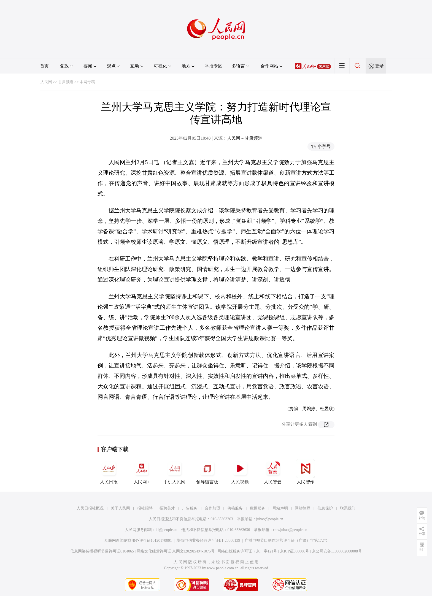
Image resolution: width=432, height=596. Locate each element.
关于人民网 (120, 508)
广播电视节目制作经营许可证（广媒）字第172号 (286, 540)
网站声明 (280, 508)
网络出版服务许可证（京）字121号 (247, 551)
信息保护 (325, 508)
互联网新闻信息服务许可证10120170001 (138, 540)
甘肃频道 (66, 82)
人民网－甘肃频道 (244, 138)
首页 (44, 66)
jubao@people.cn (269, 519)
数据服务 (257, 508)
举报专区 (213, 66)
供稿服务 (235, 508)
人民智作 (305, 471)
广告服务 (190, 508)
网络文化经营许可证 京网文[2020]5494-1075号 (176, 551)
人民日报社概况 (90, 508)
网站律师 (302, 508)
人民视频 (240, 471)
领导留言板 (207, 471)
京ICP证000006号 (294, 551)
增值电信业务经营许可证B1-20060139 (208, 540)
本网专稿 (87, 82)
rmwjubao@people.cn (290, 530)
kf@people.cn (166, 530)
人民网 (46, 82)
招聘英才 (167, 508)
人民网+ (141, 471)
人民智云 (272, 471)
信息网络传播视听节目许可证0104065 (102, 551)
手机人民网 (174, 471)
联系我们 (347, 508)
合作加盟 (212, 508)
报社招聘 (145, 508)
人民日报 (108, 471)
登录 (379, 66)
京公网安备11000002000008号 (337, 551)
